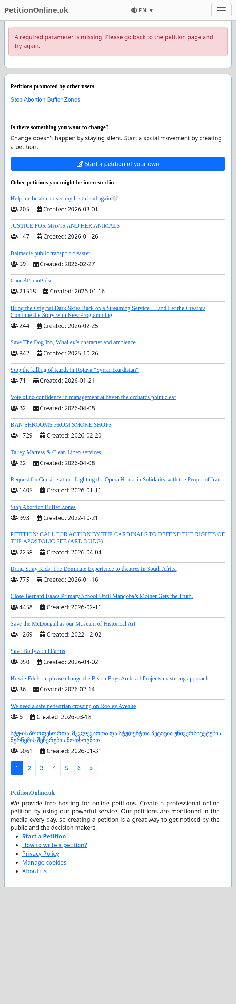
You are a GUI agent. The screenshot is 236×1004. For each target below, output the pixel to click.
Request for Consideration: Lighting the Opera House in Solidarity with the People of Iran (115, 479)
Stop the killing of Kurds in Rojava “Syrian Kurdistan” (75, 370)
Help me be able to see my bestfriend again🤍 (64, 198)
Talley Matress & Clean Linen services (56, 452)
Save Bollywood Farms (38, 651)
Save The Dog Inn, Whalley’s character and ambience (73, 342)
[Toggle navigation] (221, 10)
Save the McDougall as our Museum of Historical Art (73, 624)
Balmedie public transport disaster (50, 253)
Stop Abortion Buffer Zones (45, 100)
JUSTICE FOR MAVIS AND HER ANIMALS (65, 226)
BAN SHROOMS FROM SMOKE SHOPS (61, 425)
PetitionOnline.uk (36, 10)
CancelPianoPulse (32, 280)
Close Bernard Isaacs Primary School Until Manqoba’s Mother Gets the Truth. (102, 596)
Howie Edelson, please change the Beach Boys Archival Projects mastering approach (109, 678)
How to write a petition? (54, 845)
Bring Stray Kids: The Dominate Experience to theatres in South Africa (93, 569)
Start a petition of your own (118, 164)
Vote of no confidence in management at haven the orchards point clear (93, 397)
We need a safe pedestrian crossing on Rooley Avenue (73, 706)
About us (34, 871)
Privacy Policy (40, 854)
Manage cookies (44, 862)
